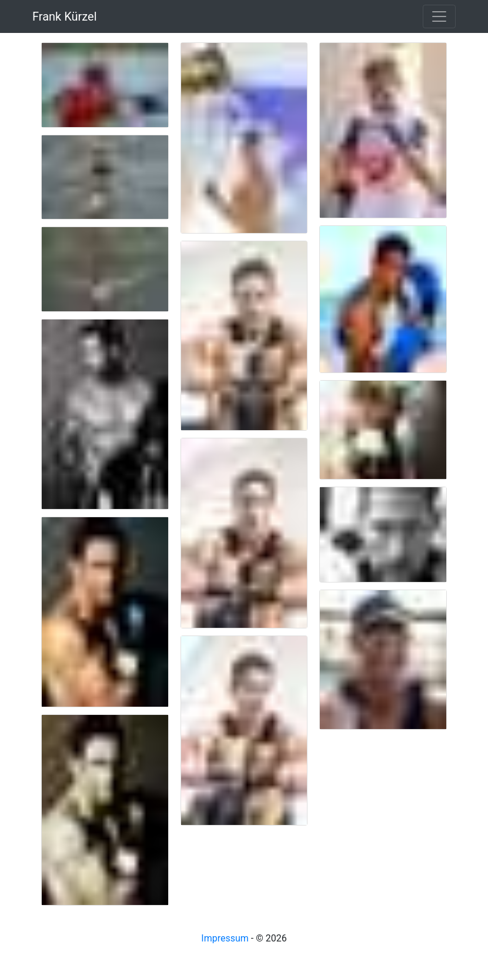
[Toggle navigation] (439, 16)
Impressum (225, 938)
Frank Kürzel (64, 16)
